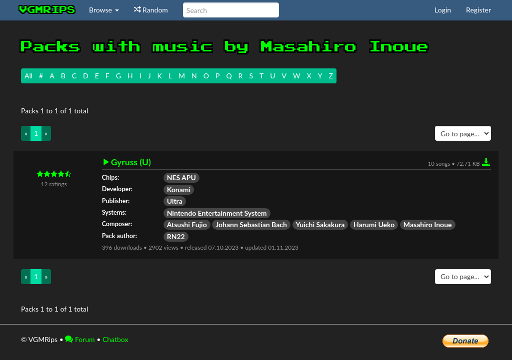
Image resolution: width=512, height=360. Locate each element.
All (28, 75)
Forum (79, 339)
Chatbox (115, 339)
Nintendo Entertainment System (217, 213)
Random (151, 9)
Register (478, 9)
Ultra (174, 201)
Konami (178, 189)
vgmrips (48, 10)
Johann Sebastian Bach (251, 224)
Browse (104, 9)
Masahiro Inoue (428, 224)
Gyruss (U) (131, 162)
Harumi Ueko (374, 224)
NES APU (181, 177)
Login (442, 9)
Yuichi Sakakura (320, 224)
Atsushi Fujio (187, 224)
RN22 (176, 236)
